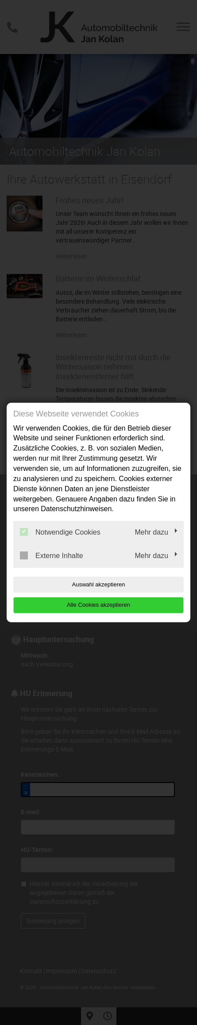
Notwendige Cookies (60, 532)
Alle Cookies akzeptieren (98, 604)
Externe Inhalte (51, 555)
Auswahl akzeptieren (98, 584)
